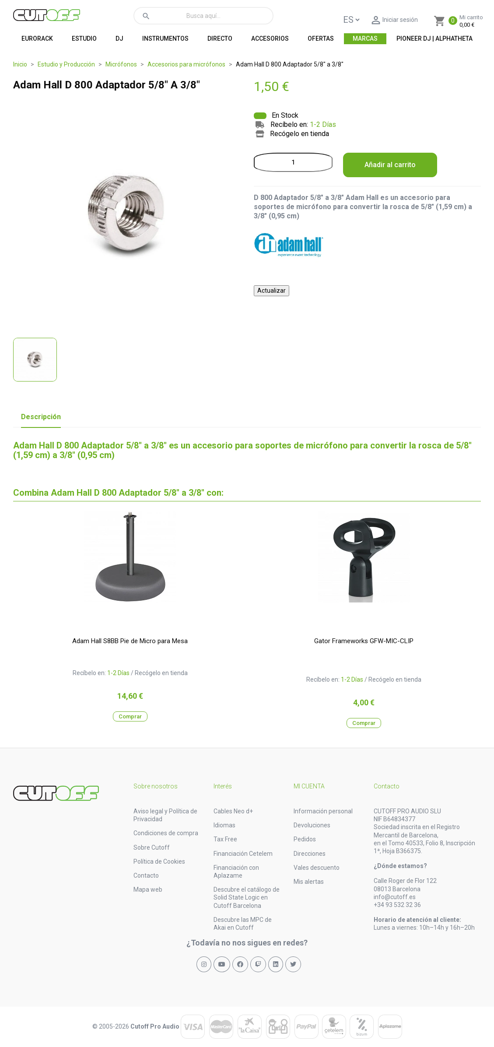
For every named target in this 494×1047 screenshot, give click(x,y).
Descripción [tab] (41, 417)
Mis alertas (309, 881)
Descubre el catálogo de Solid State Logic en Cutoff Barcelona (247, 897)
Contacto (146, 875)
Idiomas (224, 825)
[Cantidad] (293, 162)
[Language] (351, 19)
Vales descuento (317, 867)
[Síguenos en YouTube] (222, 964)
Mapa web (147, 889)
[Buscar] (203, 16)
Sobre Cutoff (151, 847)
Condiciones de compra (165, 833)
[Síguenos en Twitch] (258, 964)
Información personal (323, 811)
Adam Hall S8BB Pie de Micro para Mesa (130, 641)
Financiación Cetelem (243, 853)
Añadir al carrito (390, 165)
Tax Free (225, 839)
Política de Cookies (159, 861)
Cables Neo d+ (233, 811)
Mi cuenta (309, 786)
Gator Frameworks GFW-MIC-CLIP (363, 641)
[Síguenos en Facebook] (240, 964)
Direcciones (310, 853)
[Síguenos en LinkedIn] (275, 964)
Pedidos (305, 839)
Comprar (130, 716)
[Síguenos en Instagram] (203, 964)
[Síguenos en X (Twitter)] (293, 964)
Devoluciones (312, 825)
